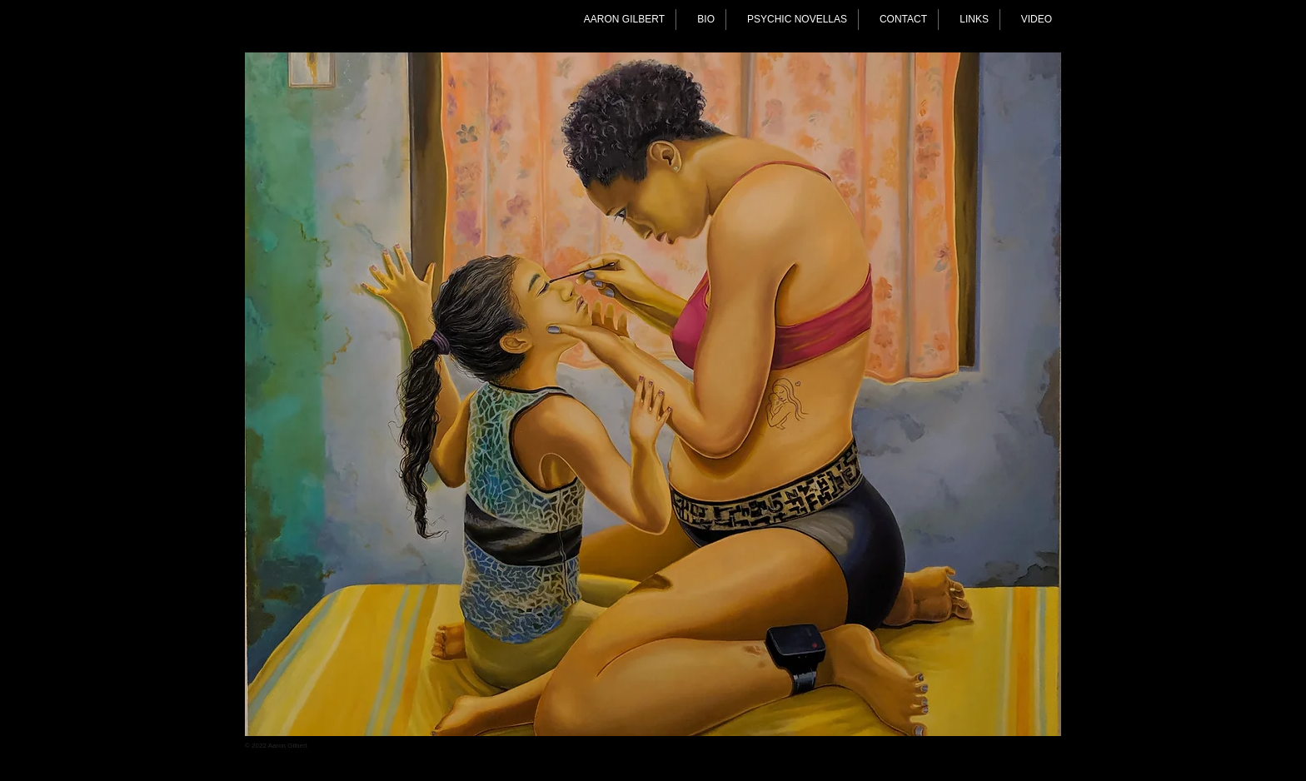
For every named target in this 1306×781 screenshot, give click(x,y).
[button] (653, 394)
